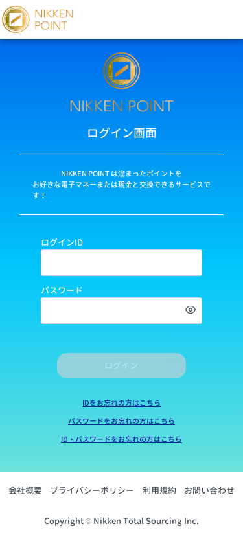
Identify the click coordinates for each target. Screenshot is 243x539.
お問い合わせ (209, 490)
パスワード (62, 290)
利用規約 (159, 490)
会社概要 (25, 490)
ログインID (62, 242)
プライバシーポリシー (92, 490)
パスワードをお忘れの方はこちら (121, 421)
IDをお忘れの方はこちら (121, 403)
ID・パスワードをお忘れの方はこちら (121, 439)
